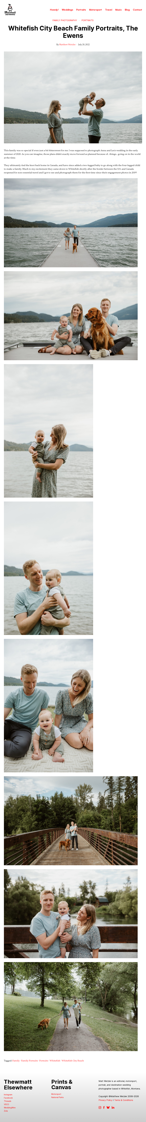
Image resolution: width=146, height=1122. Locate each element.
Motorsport (56, 1094)
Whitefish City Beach (73, 1060)
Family (16, 1060)
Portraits (87, 20)
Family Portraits (29, 1060)
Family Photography (64, 20)
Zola (6, 1111)
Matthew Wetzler (67, 44)
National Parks (57, 1097)
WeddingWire (10, 1107)
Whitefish (55, 1060)
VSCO (6, 1104)
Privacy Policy (105, 1100)
